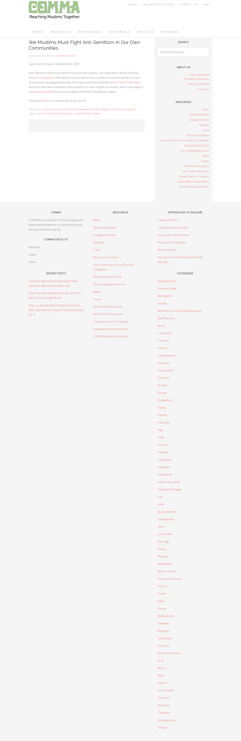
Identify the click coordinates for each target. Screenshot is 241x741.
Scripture (163, 645)
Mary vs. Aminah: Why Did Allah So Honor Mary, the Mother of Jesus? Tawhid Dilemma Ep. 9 (56, 310)
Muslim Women (167, 250)
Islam (161, 504)
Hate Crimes (66, 113)
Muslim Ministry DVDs (196, 145)
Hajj (160, 430)
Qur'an (162, 608)
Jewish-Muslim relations (87, 113)
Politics (115, 109)
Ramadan (163, 623)
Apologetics (165, 296)
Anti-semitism (50, 113)
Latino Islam (165, 534)
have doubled (43, 91)
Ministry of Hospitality (172, 242)
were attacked (44, 77)
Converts (163, 340)
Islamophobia (166, 519)
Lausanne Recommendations (193, 181)
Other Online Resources (196, 171)
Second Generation (169, 653)
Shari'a (162, 668)
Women (162, 727)
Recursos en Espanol (197, 135)
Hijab (161, 437)
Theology (163, 712)
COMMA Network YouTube (193, 186)
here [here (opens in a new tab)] (47, 100)
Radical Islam (166, 616)
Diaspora (163, 363)
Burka (161, 325)
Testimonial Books (199, 114)
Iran (160, 497)
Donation (163, 377)
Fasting (162, 415)
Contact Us (203, 89)
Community (165, 333)
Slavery (162, 683)
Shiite (161, 675)
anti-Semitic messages (127, 82)
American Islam (51, 109)
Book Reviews (68, 109)
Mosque (163, 556)
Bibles (205, 155)
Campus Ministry (168, 220)
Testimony (164, 705)
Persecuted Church (169, 578)
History (162, 444)
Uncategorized (128, 109)
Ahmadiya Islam (167, 281)
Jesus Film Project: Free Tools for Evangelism (184, 140)
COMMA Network (54, 13)
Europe (162, 392)
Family (162, 407)
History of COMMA (198, 83)
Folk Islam (164, 422)
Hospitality (165, 459)
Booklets (204, 124)
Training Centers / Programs (194, 176)
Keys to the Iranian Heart (173, 235)
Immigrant (82, 109)
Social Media (166, 690)
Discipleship (165, 370)
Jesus (161, 526)
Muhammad (165, 563)
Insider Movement (169, 482)
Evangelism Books (199, 119)
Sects (161, 660)
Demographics (167, 355)
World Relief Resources (196, 166)
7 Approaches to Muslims (173, 227)
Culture (162, 348)
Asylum (162, 303)
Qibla (161, 601)
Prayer (205, 160)
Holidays (163, 452)
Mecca (162, 549)
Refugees (164, 631)
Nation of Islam (167, 571)
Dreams (162, 385)
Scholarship (165, 638)
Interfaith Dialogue (99, 109)
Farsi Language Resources (195, 150)
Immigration (165, 474)
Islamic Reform (167, 511)
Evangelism (165, 400)
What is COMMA (199, 74)
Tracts (205, 129)
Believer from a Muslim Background (180, 310)
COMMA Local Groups (196, 78)
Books (205, 109)
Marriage (163, 541)
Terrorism (164, 697)
